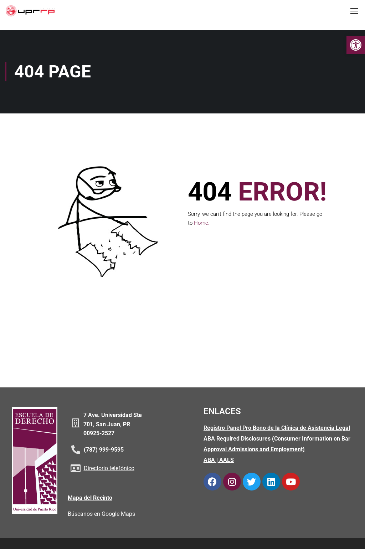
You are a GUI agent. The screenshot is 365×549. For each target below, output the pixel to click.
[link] (355, 45)
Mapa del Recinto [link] (90, 498)
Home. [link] (202, 223)
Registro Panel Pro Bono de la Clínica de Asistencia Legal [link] (277, 428)
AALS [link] (226, 460)
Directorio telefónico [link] (109, 469)
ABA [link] (209, 460)
